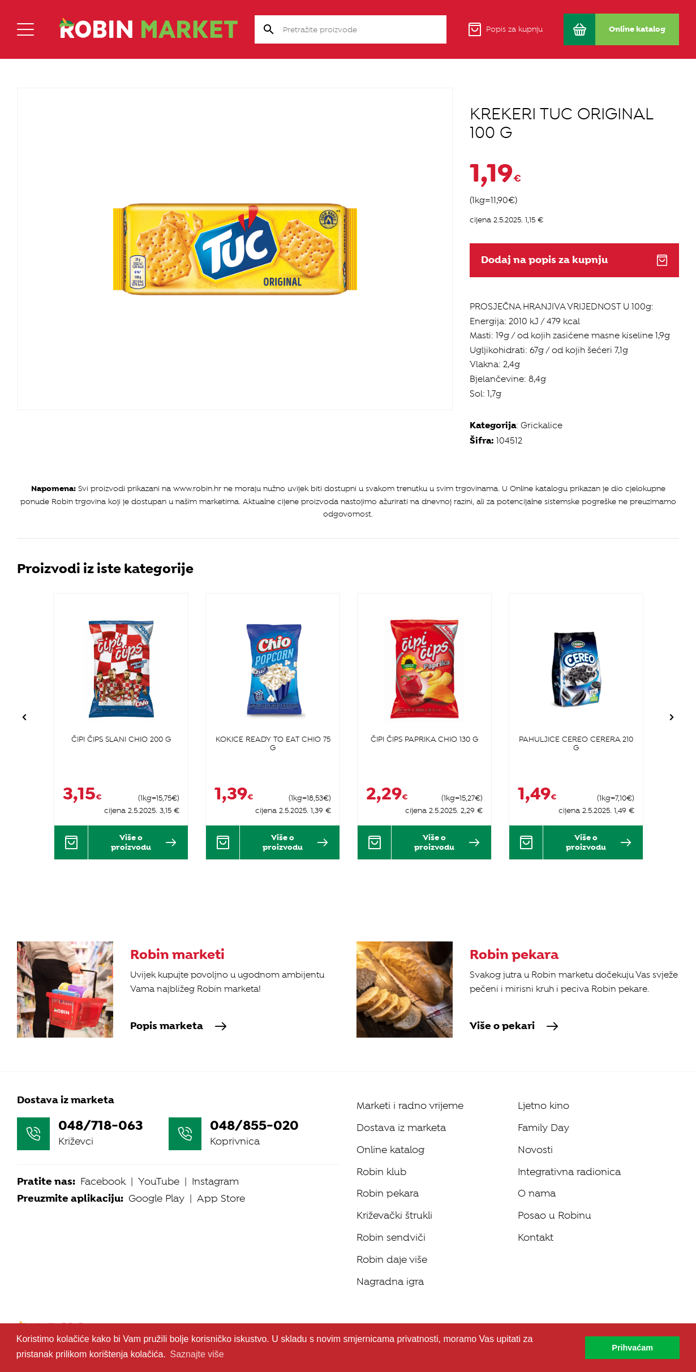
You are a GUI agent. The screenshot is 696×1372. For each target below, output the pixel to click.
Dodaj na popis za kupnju (574, 259)
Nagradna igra (390, 1281)
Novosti (535, 1149)
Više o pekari (514, 1026)
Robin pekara (387, 1193)
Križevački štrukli (394, 1215)
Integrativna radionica (569, 1171)
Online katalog (390, 1149)
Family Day (543, 1127)
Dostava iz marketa (401, 1127)
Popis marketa (178, 1026)
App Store (221, 1198)
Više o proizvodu (144, 842)
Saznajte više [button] (197, 1354)
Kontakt (535, 1237)
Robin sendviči (391, 1237)
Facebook (103, 1181)
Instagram (215, 1181)
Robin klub (381, 1171)
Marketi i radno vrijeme (409, 1105)
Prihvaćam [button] (632, 1347)
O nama (537, 1193)
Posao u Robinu (554, 1215)
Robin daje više (391, 1259)
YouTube (158, 1181)
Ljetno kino (543, 1105)
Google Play (156, 1198)
